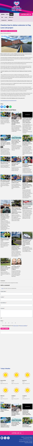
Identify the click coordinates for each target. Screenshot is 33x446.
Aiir (31, 442)
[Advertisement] (9, 350)
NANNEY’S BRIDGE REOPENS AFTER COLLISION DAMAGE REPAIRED (17, 118)
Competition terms (26, 438)
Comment (3, 308)
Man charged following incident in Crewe (17, 179)
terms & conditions (23, 325)
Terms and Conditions (28, 437)
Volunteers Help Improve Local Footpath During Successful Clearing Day (6, 264)
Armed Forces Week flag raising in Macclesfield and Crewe (27, 204)
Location (2, 297)
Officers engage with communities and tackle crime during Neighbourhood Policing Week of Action (17, 207)
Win (2, 17)
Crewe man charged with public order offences (17, 161)
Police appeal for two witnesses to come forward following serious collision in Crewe (27, 239)
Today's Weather (5, 368)
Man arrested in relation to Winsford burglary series (6, 236)
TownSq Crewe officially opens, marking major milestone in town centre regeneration (27, 117)
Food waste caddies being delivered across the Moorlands (27, 140)
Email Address (4, 302)
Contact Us (3, 20)
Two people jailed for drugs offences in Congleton (17, 264)
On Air (7, 14)
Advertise (10, 20)
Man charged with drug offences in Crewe (6, 160)
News (11, 14)
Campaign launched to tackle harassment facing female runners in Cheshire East (17, 241)
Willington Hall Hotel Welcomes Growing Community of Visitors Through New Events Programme (6, 210)
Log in (2, 288)
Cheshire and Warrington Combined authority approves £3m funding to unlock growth (27, 182)
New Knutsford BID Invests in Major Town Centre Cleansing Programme (17, 139)
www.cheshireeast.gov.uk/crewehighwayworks (8, 100)
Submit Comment (4, 328)
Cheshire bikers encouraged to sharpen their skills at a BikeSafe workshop (6, 140)
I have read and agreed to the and (15, 325)
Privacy (31, 438)
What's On (11, 17)
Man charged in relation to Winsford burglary (6, 115)
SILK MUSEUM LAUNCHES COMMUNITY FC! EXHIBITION (27, 161)
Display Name (3, 291)
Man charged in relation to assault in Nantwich (6, 178)
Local (6, 17)
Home (2, 14)
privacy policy (15, 325)
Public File (23, 437)
